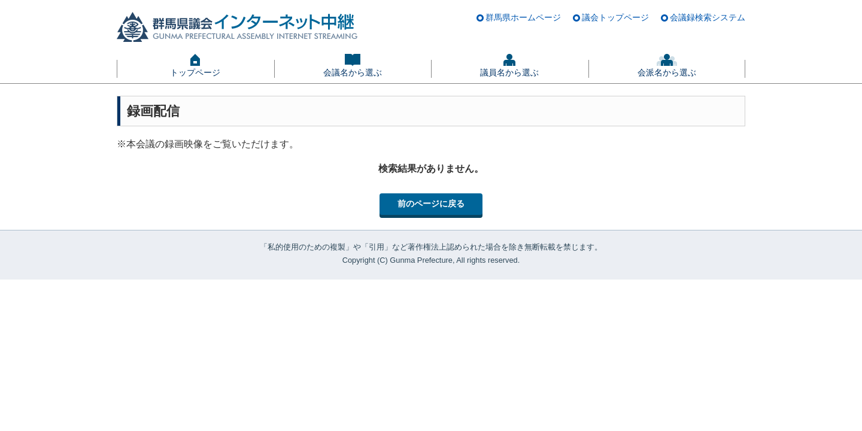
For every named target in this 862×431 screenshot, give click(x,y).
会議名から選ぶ (352, 72)
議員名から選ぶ (509, 72)
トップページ (195, 72)
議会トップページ (615, 17)
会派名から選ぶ (667, 72)
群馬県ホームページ (523, 17)
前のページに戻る (431, 203)
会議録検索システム (707, 17)
